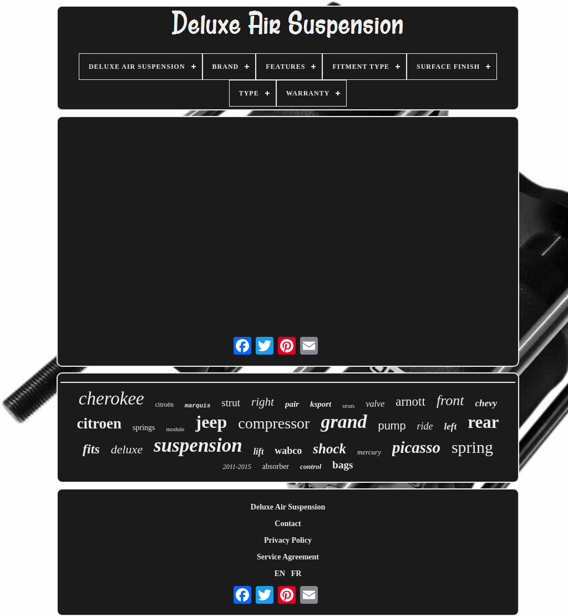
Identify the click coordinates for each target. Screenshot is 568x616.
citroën (164, 404)
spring (472, 447)
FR (296, 573)
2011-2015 (237, 467)
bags (342, 465)
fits (91, 449)
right (262, 401)
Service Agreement (288, 557)
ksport (320, 404)
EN (280, 573)
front (450, 400)
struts (348, 406)
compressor (274, 423)
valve (375, 403)
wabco (288, 450)
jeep (211, 422)
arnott (410, 401)
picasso (416, 447)
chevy (486, 403)
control (310, 466)
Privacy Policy (288, 540)
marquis (197, 405)
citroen (99, 423)
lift (258, 451)
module (175, 429)
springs (144, 427)
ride (425, 426)
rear (483, 422)
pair (292, 404)
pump (392, 426)
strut (230, 402)
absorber (275, 466)
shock (329, 448)
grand (344, 421)
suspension (198, 445)
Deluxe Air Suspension (288, 507)
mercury (369, 452)
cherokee (111, 398)
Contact (288, 523)
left (450, 426)
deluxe (127, 449)
